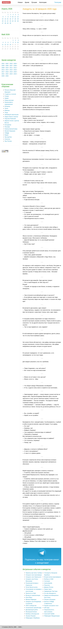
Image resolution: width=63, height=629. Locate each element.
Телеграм (57, 2)
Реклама (7, 127)
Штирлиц (7, 106)
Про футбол (8, 137)
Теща (6, 112)
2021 (3, 74)
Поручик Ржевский (10, 118)
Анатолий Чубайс (49, 614)
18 (15, 19)
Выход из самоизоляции (33, 595)
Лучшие (34, 2)
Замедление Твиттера (50, 591)
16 (10, 19)
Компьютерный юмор (11, 129)
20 (2, 21)
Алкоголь (7, 139)
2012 (15, 67)
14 (5, 19)
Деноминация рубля (32, 609)
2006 (7, 65)
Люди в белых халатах (11, 116)
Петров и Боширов (49, 599)
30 (10, 23)
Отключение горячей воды (33, 607)
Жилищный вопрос (31, 611)
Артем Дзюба (48, 583)
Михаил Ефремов (31, 599)
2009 (3, 67)
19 (18, 19)
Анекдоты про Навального (33, 577)
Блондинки (8, 125)
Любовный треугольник (12, 114)
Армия (7, 98)
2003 (11, 63)
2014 (7, 69)
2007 (11, 65)
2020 (15, 72)
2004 (15, 63)
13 (2, 19)
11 (15, 17)
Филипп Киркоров (10, 131)
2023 (11, 74)
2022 (7, 74)
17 (12, 19)
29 (7, 23)
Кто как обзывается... (50, 593)
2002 (7, 63)
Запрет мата (48, 589)
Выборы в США (48, 579)
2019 (11, 72)
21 (5, 21)
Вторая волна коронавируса (52, 577)
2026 (7, 76)
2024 (15, 74)
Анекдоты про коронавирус (34, 575)
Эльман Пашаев (30, 616)
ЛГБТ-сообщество (31, 605)
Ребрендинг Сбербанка (33, 618)
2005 (3, 65)
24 (12, 21)
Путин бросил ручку (31, 587)
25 (15, 21)
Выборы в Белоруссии (32, 614)
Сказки (7, 96)
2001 (3, 63)
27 (2, 23)
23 (10, 21)
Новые (20, 2)
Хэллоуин (47, 581)
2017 (3, 72)
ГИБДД (7, 133)
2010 (7, 67)
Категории (43, 2)
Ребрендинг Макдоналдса (52, 616)
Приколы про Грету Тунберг (34, 573)
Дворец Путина (48, 587)
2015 (11, 69)
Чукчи (6, 108)
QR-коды (46, 607)
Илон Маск (29, 597)
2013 (3, 69)
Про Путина (8, 141)
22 (7, 21)
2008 (15, 65)
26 (18, 21)
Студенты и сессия (10, 94)
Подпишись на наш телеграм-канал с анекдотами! (42, 561)
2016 (15, 69)
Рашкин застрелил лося (51, 605)
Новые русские (9, 100)
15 (7, 19)
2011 (11, 67)
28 (5, 23)
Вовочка (7, 110)
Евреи (6, 135)
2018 (7, 72)
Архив (27, 2)
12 (18, 17)
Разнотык (47, 585)
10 (12, 17)
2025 (3, 76)
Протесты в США (31, 593)
